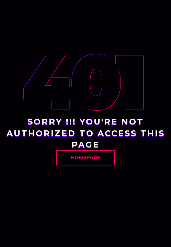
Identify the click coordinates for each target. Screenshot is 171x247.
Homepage (85, 157)
